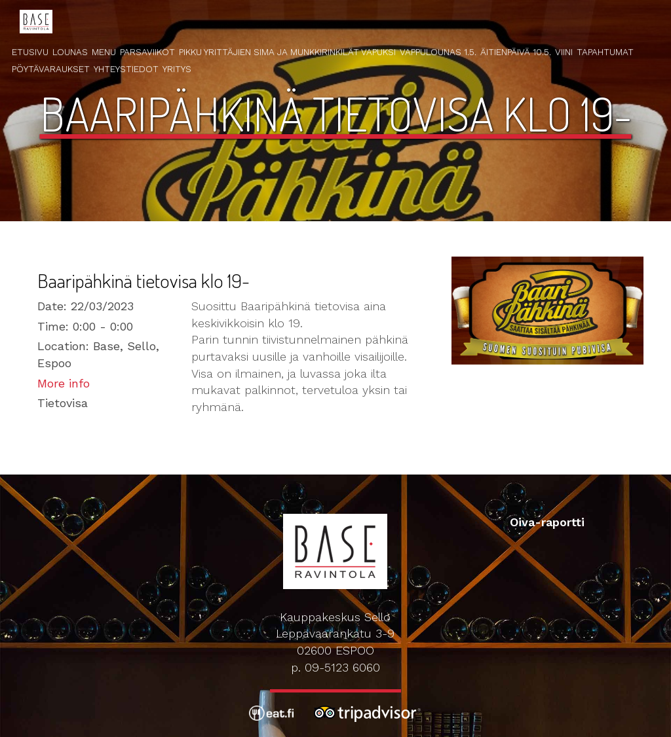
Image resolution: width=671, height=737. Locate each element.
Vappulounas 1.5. (438, 51)
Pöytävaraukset (51, 68)
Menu (104, 51)
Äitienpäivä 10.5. (515, 51)
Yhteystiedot (126, 68)
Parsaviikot (147, 51)
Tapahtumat (605, 51)
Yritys (177, 68)
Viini (564, 51)
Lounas (70, 51)
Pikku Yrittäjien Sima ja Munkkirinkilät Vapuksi (287, 51)
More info (63, 383)
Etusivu (30, 51)
